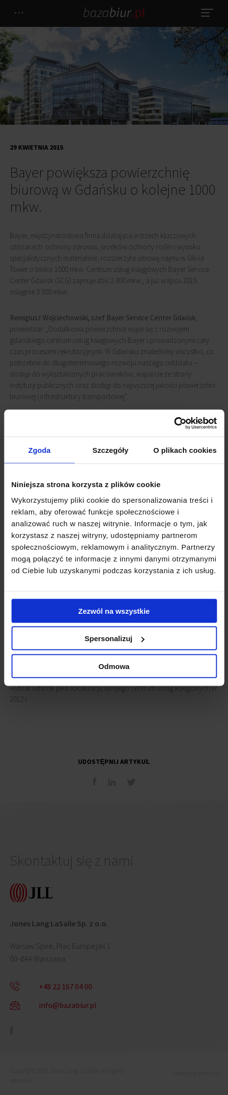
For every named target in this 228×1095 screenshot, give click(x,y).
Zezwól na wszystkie (114, 610)
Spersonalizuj (114, 638)
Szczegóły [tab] (110, 450)
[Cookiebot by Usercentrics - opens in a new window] (174, 423)
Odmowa (114, 666)
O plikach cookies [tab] (185, 450)
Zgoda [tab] (39, 450)
